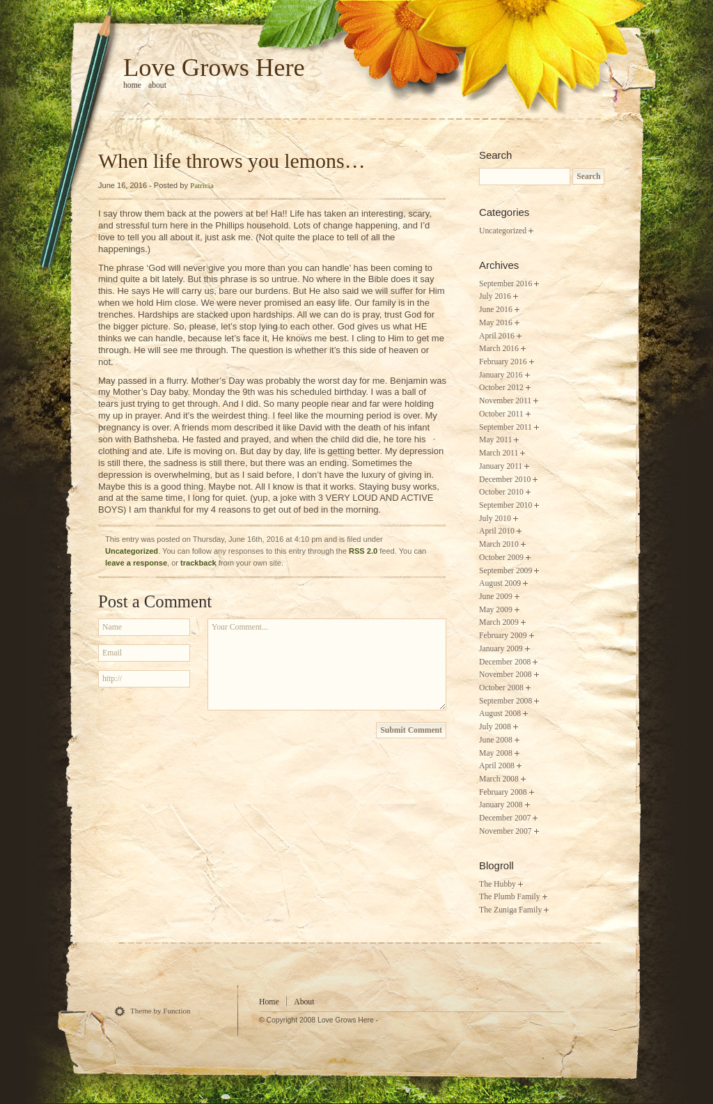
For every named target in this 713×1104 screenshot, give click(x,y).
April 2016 (497, 336)
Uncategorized (131, 551)
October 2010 (501, 492)
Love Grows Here (214, 67)
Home (269, 1001)
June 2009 (495, 596)
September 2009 (505, 570)
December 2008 (505, 662)
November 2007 (505, 831)
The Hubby (497, 884)
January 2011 (500, 466)
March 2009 (499, 622)
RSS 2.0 (363, 551)
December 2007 (505, 818)
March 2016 (499, 348)
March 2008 (499, 779)
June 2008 (495, 740)
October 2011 (501, 414)
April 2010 (497, 531)
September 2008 (505, 701)
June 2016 (495, 309)
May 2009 (495, 609)
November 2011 (505, 400)
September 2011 (505, 427)
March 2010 (499, 544)
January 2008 (501, 804)
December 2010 (505, 479)
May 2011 (495, 439)
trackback (198, 563)
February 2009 (503, 635)
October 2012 (501, 387)
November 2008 (505, 674)
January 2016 (501, 375)
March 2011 (498, 453)
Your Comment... (326, 664)
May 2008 (495, 753)
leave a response (136, 563)
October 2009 (501, 557)
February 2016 (503, 361)
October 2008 (501, 687)
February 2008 (503, 792)
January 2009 (501, 648)
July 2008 (495, 726)
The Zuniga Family (510, 910)
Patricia (202, 185)
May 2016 (495, 322)
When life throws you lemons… (232, 160)
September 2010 (505, 505)
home (132, 85)
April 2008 (497, 765)
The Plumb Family (509, 896)
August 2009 (500, 583)
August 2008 (500, 713)
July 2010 (495, 518)
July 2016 (495, 296)
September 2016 (505, 283)
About (157, 85)
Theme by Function (160, 1010)
